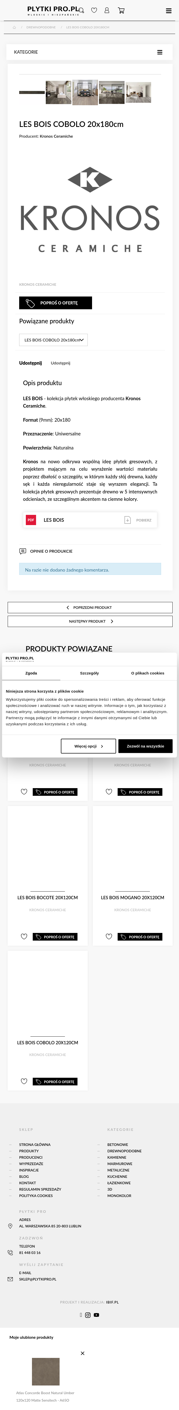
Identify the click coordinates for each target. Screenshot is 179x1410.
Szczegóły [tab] (89, 673)
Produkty (29, 1151)
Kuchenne (117, 1176)
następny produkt (91, 621)
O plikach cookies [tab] (147, 673)
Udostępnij (60, 362)
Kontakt (27, 1183)
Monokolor (119, 1195)
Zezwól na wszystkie (145, 746)
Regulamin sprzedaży (40, 1189)
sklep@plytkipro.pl (37, 1279)
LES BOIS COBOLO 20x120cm (47, 1042)
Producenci (30, 1157)
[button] (81, 10)
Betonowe (117, 1144)
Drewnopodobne (124, 1151)
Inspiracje (29, 1170)
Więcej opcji (88, 746)
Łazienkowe (119, 1183)
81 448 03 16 (30, 1252)
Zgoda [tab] (31, 673)
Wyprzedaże (31, 1164)
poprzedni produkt (89, 607)
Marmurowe (119, 1164)
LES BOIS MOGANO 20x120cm (132, 897)
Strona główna (35, 1144)
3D (109, 1189)
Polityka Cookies (36, 1195)
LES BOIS (90, 520)
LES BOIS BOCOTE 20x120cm (47, 897)
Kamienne (116, 1157)
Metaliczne (118, 1170)
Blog (24, 1176)
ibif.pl (112, 1302)
